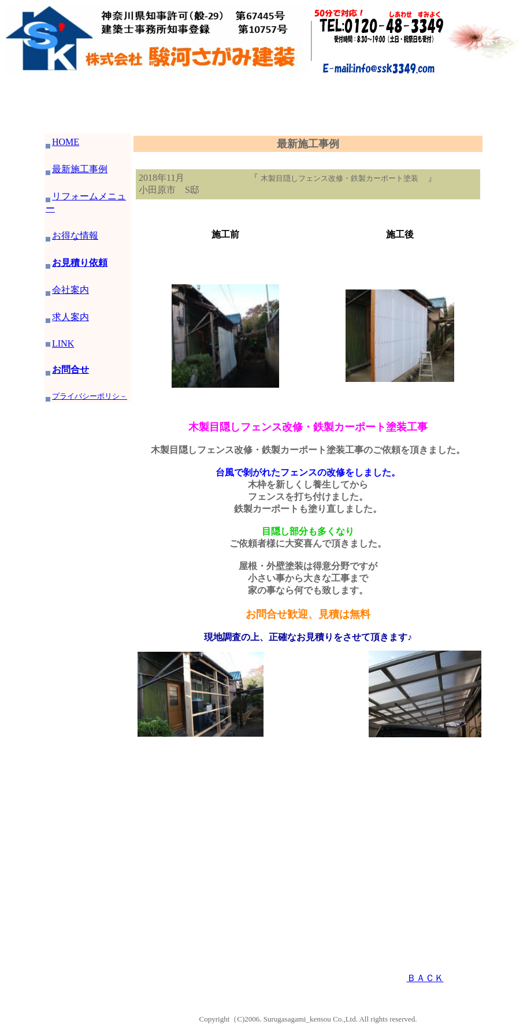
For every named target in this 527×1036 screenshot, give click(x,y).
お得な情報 (75, 235)
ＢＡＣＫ (425, 978)
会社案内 (67, 290)
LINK (63, 343)
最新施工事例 (76, 169)
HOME (62, 142)
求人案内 (70, 317)
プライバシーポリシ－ (86, 396)
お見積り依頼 (76, 263)
